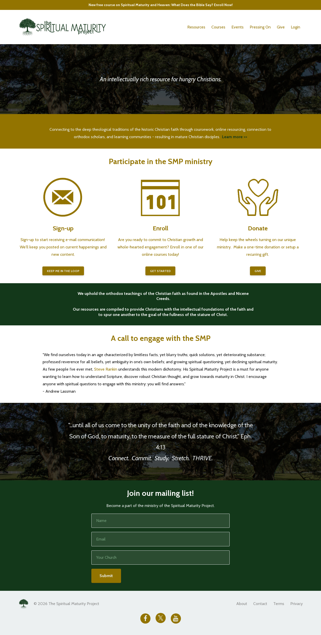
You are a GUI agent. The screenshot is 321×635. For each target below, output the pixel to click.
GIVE (258, 271)
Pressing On (260, 27)
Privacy (296, 603)
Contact (260, 603)
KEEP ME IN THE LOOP (63, 271)
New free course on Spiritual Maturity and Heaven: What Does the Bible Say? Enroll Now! (161, 5)
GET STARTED (160, 271)
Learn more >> (234, 136)
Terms (278, 603)
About (241, 603)
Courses (218, 27)
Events (237, 27)
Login (295, 27)
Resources (196, 27)
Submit (106, 575)
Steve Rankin (105, 369)
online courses (154, 254)
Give (281, 27)
